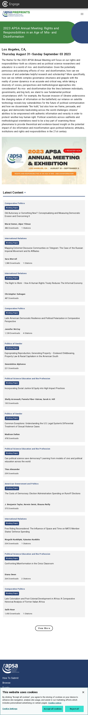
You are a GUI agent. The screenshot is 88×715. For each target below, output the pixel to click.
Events (6, 687)
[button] (82, 14)
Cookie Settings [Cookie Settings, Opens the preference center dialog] (9, 711)
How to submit (10, 678)
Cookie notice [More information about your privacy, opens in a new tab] (54, 705)
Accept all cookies (52, 711)
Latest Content (15, 192)
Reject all (74, 711)
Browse (6, 682)
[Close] (83, 694)
